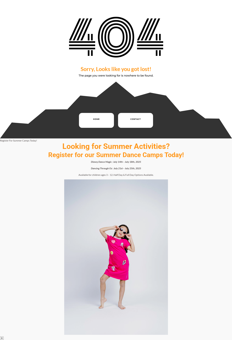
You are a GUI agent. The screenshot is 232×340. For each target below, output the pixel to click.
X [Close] (1, 338)
